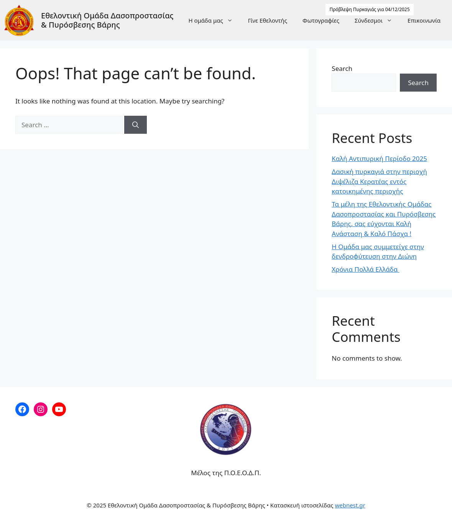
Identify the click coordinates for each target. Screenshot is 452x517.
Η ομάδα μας (214, 20)
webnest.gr (350, 505)
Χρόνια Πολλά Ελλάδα (365, 269)
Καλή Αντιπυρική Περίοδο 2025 (379, 158)
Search (342, 68)
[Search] (135, 125)
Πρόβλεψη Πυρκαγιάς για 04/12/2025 (369, 9)
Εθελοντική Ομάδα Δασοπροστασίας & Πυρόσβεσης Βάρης (107, 20)
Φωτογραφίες (320, 20)
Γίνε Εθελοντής (267, 20)
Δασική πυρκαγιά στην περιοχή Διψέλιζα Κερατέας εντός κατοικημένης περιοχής (379, 181)
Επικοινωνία (424, 20)
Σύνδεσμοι (377, 20)
